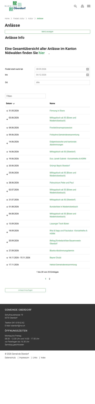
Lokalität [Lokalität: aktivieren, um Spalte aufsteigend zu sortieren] (64, 122)
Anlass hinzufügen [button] (25, 333)
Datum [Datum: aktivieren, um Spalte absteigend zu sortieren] (9, 122)
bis (6, 94)
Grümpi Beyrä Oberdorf (42, 194)
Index (43, 400)
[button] (75, 6)
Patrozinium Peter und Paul (44, 211)
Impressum (24, 400)
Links (35, 400)
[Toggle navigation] (88, 6)
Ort (6, 101)
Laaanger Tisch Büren (41, 254)
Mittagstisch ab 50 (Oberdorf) (45, 177)
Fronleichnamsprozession (43, 147)
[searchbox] (62, 101)
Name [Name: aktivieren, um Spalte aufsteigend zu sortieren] (34, 122)
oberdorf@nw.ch (18, 368)
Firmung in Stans (39, 130)
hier (44, 72)
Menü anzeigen (47, 51)
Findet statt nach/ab (14, 88)
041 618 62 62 (18, 365)
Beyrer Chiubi (38, 297)
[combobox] (62, 101)
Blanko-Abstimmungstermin (44, 284)
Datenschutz (10, 400)
